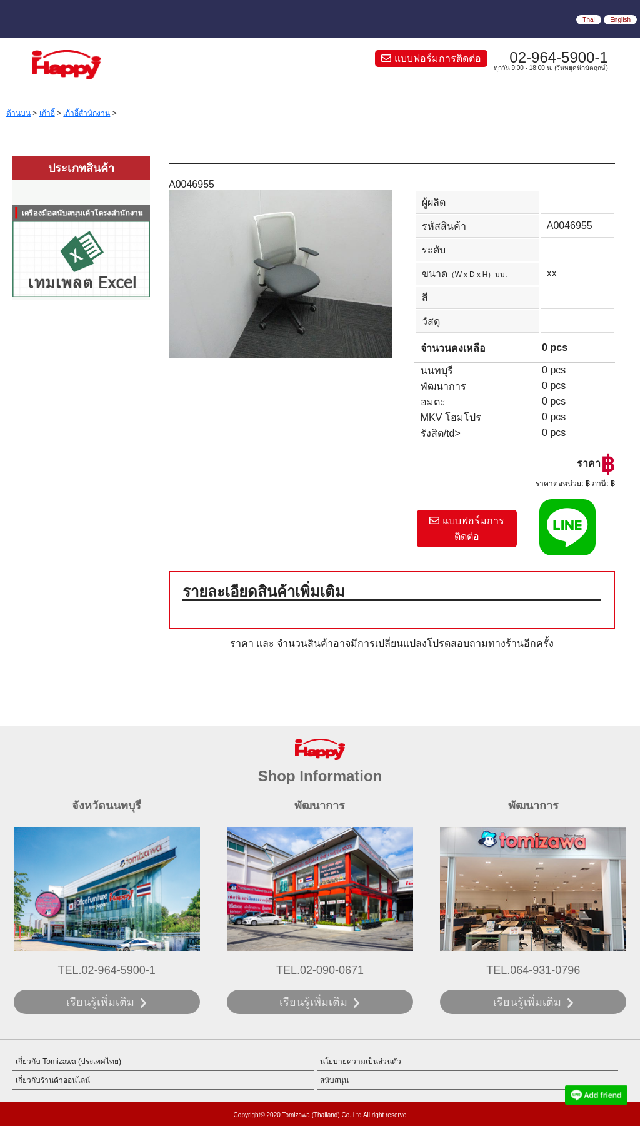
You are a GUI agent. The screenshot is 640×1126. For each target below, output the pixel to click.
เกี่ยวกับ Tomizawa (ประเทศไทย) (68, 1061)
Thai (588, 19)
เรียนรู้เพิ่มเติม (100, 1002)
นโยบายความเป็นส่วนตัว (360, 1061)
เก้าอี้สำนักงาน (86, 113)
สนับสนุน (334, 1080)
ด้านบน (18, 113)
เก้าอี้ (47, 113)
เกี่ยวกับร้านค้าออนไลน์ (53, 1080)
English (620, 19)
